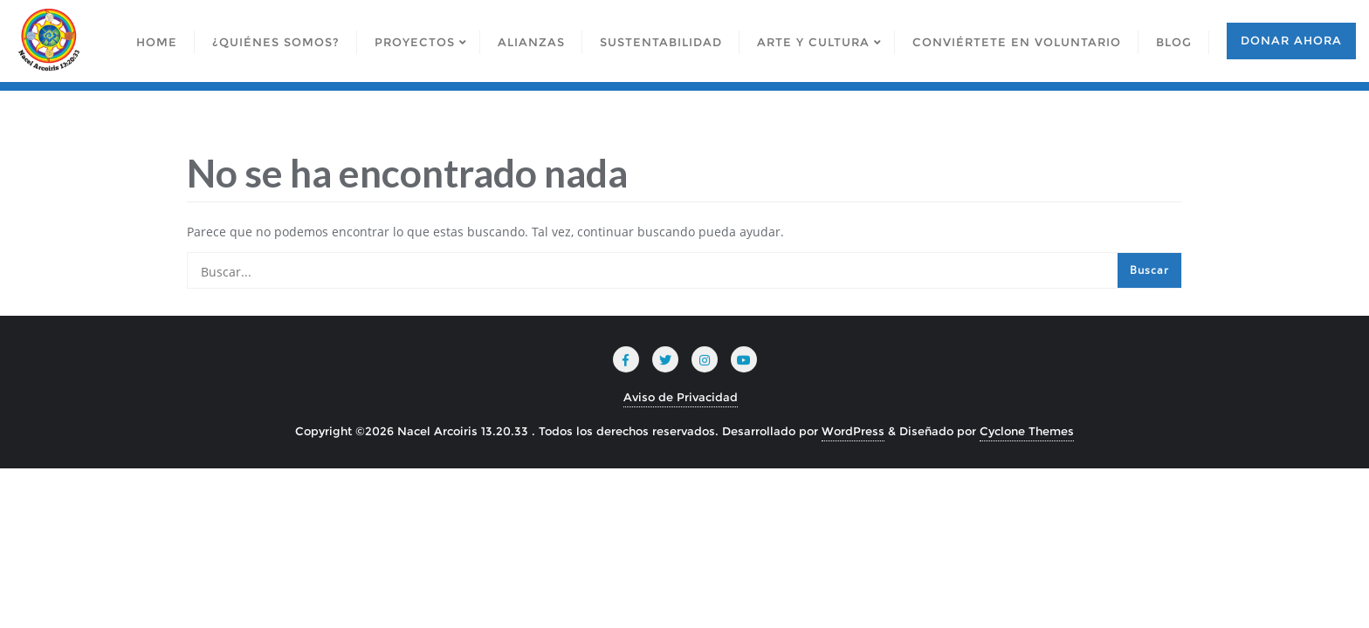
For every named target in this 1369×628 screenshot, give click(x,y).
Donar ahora (1291, 40)
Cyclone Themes (1027, 431)
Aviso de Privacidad (680, 397)
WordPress (853, 431)
